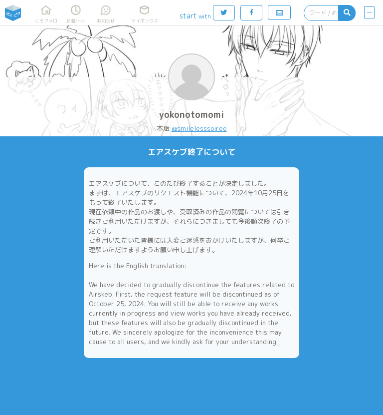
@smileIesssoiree (199, 128)
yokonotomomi (191, 114)
